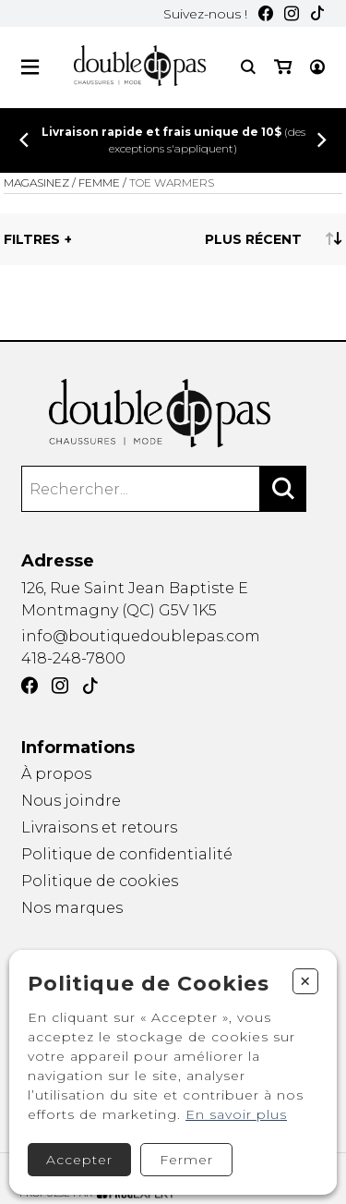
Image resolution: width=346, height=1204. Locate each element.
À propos (56, 774)
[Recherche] (248, 67)
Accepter (79, 1159)
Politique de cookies (99, 881)
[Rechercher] (283, 489)
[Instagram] (291, 13)
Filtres (32, 239)
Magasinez (36, 182)
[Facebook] (265, 13)
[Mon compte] (317, 67)
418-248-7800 (73, 658)
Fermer (186, 1159)
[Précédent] (24, 140)
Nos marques (72, 909)
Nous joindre (71, 800)
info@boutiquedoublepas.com (140, 636)
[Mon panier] (283, 67)
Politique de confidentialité (127, 854)
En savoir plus (236, 1114)
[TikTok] (317, 13)
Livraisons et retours (99, 827)
